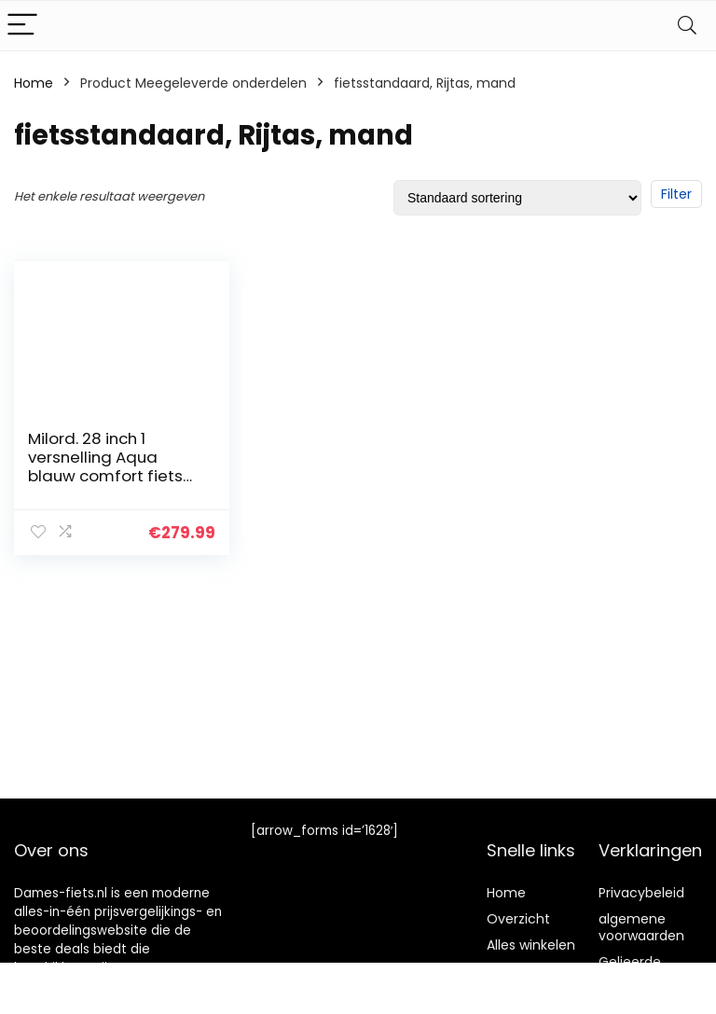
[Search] (687, 25)
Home (33, 83)
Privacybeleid (641, 892)
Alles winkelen (531, 945)
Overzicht (518, 919)
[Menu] (22, 25)
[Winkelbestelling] (517, 197)
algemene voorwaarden (641, 927)
